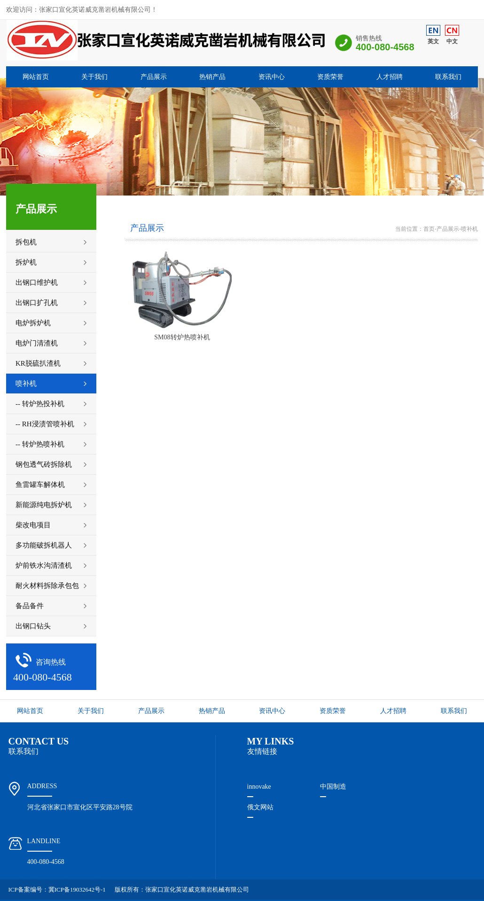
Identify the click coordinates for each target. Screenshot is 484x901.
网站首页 (36, 76)
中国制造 (333, 786)
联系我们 (448, 76)
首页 (429, 229)
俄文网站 (260, 807)
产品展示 (154, 76)
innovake (259, 786)
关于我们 (94, 76)
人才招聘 (389, 76)
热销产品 (212, 76)
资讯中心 (271, 76)
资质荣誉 (330, 76)
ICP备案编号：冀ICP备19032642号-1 (57, 889)
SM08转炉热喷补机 (182, 337)
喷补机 (469, 229)
